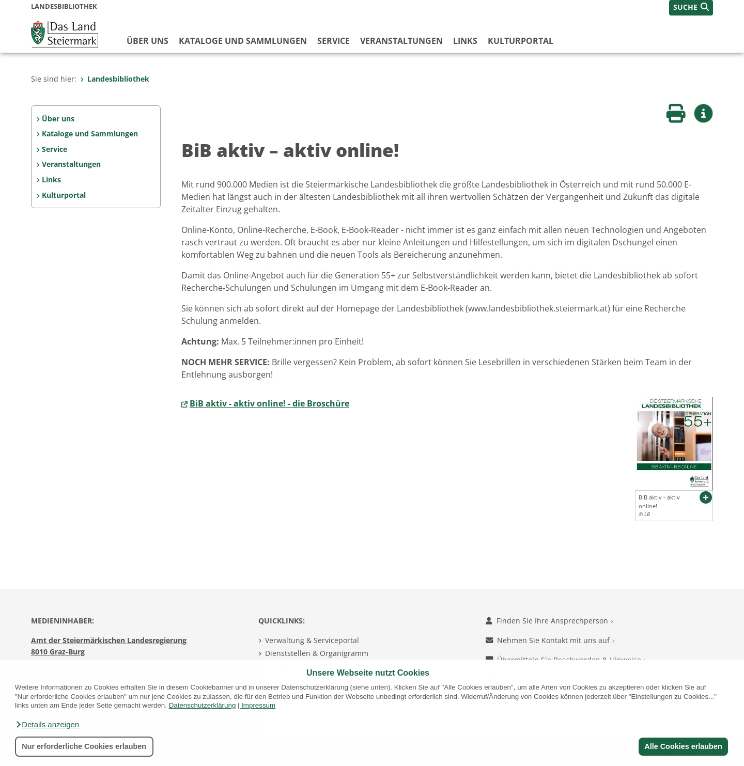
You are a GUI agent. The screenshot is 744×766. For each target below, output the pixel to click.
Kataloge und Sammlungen (243, 40)
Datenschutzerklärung (202, 705)
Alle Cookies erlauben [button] (683, 746)
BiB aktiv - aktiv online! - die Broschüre (269, 403)
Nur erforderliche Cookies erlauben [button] (84, 746)
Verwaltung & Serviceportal (312, 640)
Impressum (258, 705)
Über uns (147, 40)
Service (333, 40)
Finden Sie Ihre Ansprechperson (549, 621)
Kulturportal (520, 40)
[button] (47, 725)
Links (465, 40)
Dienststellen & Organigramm (316, 653)
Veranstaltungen (401, 40)
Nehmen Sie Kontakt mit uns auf (550, 640)
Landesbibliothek (114, 79)
